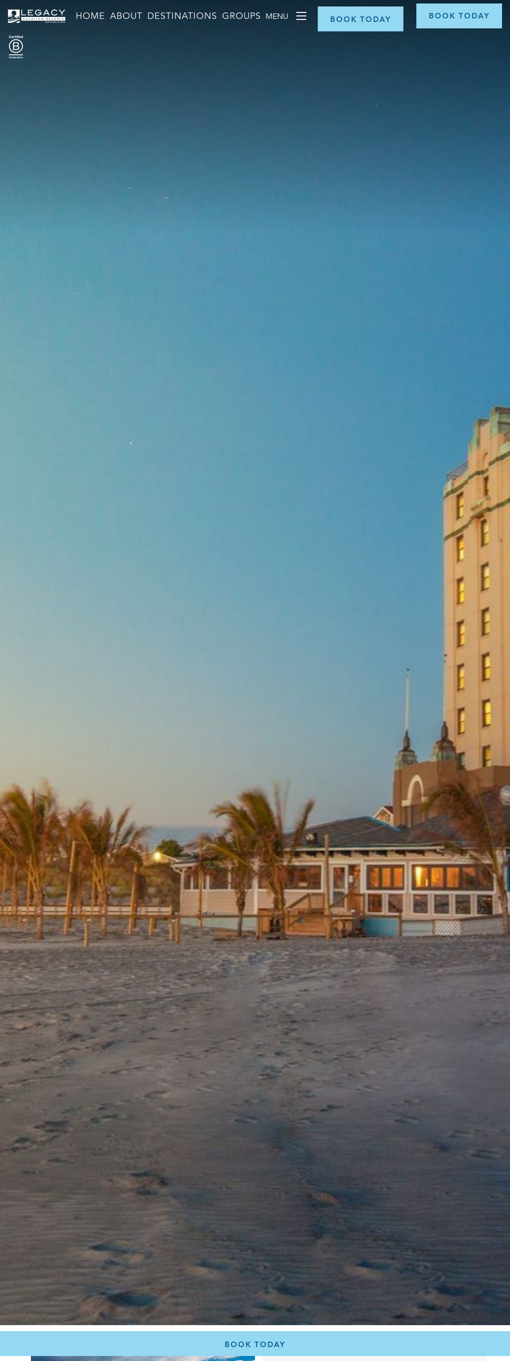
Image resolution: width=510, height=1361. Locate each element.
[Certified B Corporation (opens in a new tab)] (16, 47)
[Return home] (36, 25)
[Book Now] (360, 18)
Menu (277, 16)
